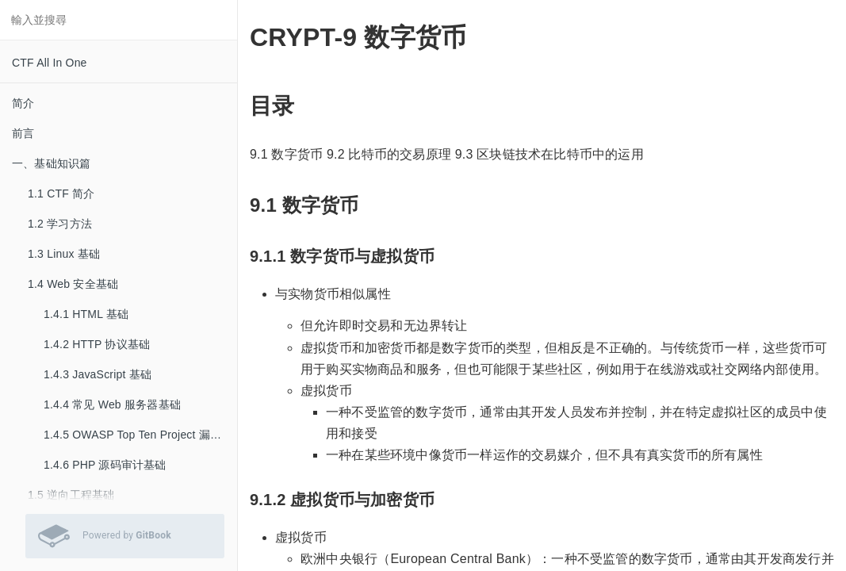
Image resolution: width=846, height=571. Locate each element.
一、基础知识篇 (51, 163)
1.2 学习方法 (60, 223)
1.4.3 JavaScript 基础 (97, 374)
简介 (23, 103)
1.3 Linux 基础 (64, 253)
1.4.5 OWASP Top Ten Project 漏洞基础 (140, 434)
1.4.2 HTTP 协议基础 (97, 344)
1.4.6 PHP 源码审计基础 (105, 464)
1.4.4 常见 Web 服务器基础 (112, 404)
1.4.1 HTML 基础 (86, 314)
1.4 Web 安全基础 (73, 284)
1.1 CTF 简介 (61, 193)
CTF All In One (49, 62)
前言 (23, 133)
